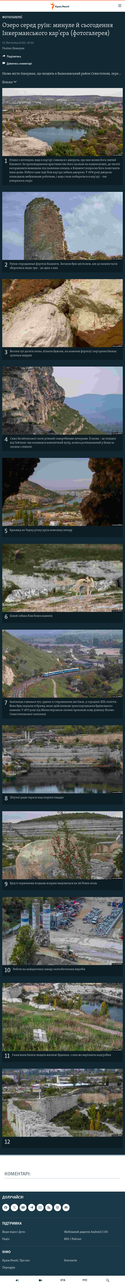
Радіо (5, 1239)
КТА (62, 1280)
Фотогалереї (12, 17)
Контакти (70, 1260)
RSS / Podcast (72, 1239)
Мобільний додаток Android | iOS (86, 1231)
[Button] (11, 57)
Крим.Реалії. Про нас (16, 1260)
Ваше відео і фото (13, 1231)
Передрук (8, 1267)
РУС (85, 1280)
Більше (9, 82)
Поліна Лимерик (13, 48)
